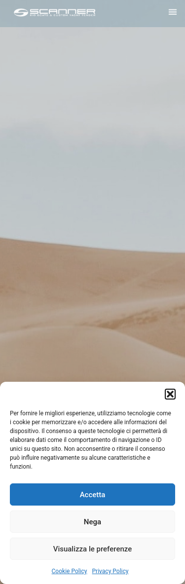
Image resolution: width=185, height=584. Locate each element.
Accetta (93, 494)
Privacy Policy (110, 571)
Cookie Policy (69, 571)
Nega (92, 521)
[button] (170, 394)
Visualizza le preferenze (92, 549)
